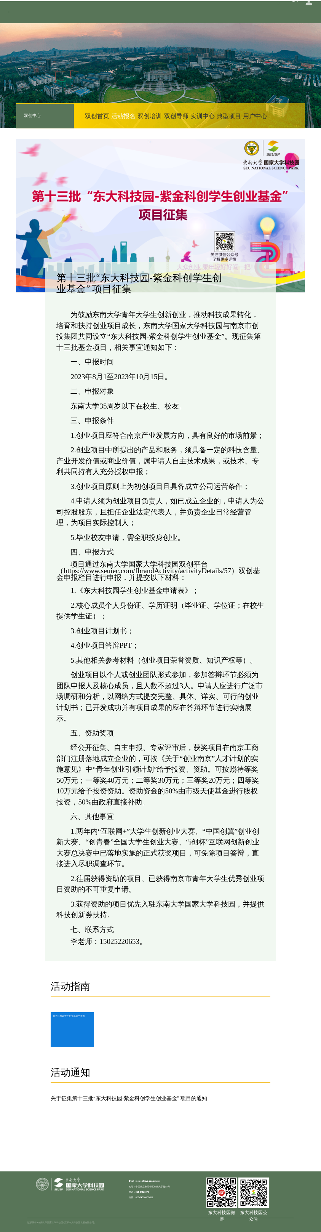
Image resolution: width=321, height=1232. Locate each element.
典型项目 (229, 116)
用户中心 (255, 116)
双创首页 (97, 116)
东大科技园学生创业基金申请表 (71, 1016)
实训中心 (202, 116)
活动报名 (123, 116)
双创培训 (149, 116)
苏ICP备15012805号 (284, 1222)
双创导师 (176, 116)
